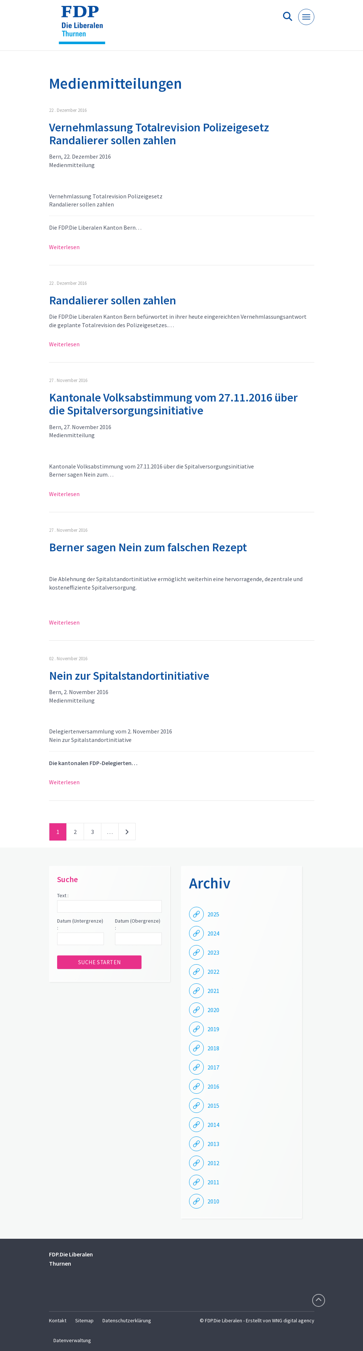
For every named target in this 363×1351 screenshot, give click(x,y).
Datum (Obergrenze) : (137, 924)
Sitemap (84, 1320)
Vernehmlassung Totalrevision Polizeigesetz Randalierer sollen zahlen (159, 134)
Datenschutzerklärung (126, 1320)
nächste (127, 833)
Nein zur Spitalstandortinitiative (129, 675)
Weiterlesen (64, 247)
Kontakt (57, 1320)
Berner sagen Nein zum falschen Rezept (148, 547)
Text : (63, 895)
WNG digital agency (293, 1320)
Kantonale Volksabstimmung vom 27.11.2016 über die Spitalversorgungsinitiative (173, 404)
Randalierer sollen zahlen (112, 300)
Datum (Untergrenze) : (80, 924)
